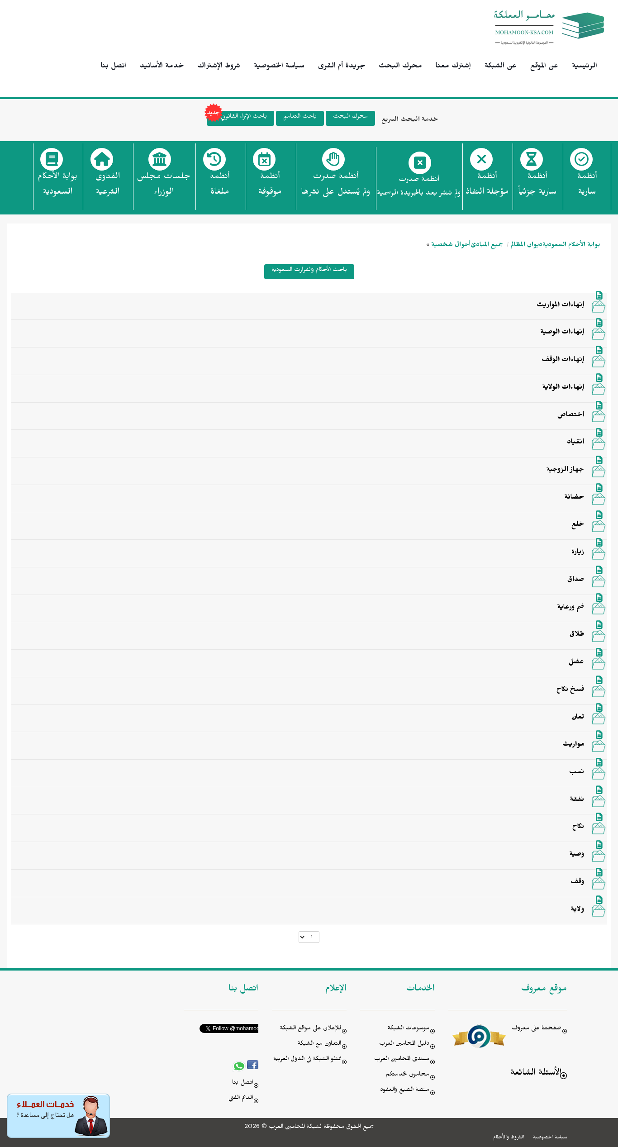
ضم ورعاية (570, 608)
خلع (577, 525)
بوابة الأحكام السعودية (571, 246)
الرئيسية (584, 66)
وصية (577, 855)
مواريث (573, 745)
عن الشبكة (501, 66)
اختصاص (570, 416)
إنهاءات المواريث (560, 306)
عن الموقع (544, 66)
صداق (575, 580)
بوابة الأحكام (57, 186)
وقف (577, 883)
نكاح (578, 827)
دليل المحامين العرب (404, 1044)
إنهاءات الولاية (563, 388)
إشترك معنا (453, 66)
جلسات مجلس (163, 186)
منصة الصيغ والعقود (404, 1091)
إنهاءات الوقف (563, 361)
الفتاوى (107, 186)
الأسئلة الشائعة (535, 1074)
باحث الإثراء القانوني (237, 118)
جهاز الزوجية (565, 470)
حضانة (574, 498)
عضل (576, 663)
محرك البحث (400, 66)
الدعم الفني (240, 1099)
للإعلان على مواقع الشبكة (310, 1029)
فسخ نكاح (570, 690)
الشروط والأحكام (508, 1138)
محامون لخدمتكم (407, 1075)
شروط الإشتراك (218, 66)
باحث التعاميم (300, 117)
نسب (576, 773)
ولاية (577, 910)
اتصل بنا (113, 66)
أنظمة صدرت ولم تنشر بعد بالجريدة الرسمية (419, 187)
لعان (577, 718)
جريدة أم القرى (341, 66)
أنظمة (587, 186)
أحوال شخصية (451, 246)
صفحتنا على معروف (536, 1029)
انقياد (575, 443)
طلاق (577, 635)
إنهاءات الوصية (562, 333)
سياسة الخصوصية (279, 66)
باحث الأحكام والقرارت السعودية (309, 271)
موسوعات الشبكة (408, 1029)
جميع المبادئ (487, 246)
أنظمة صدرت (335, 186)
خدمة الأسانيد (162, 66)
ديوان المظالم (526, 246)
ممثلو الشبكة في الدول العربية (307, 1060)
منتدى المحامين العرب (401, 1060)
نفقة (577, 800)
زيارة (577, 553)
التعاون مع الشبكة (319, 1044)
